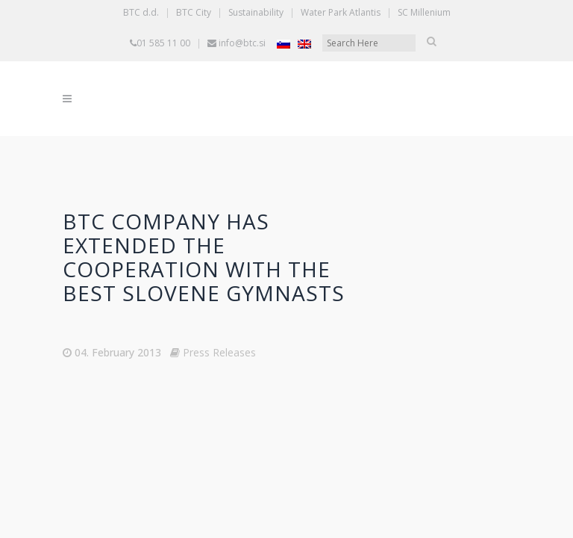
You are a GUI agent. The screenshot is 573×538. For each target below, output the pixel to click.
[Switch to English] (304, 44)
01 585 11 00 (163, 43)
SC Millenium (424, 12)
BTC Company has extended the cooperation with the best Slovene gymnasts (204, 257)
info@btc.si (242, 43)
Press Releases (219, 352)
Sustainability (256, 12)
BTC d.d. (141, 12)
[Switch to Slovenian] (283, 44)
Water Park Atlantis (341, 12)
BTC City (193, 12)
